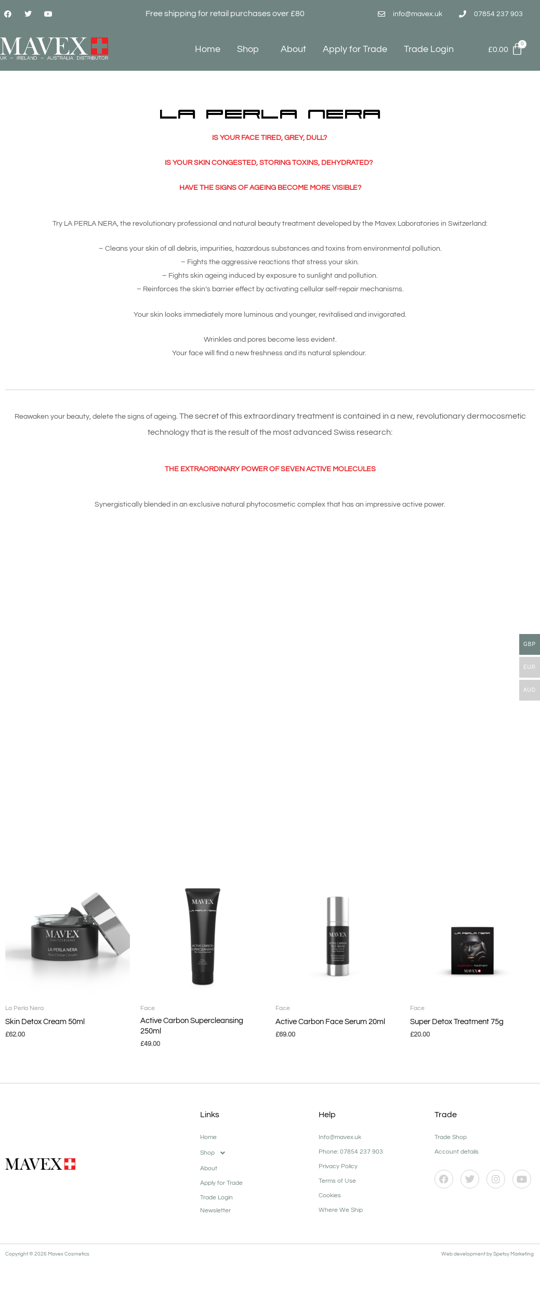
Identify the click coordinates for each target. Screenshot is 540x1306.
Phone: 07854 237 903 (351, 1142)
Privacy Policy (338, 1156)
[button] (254, 1143)
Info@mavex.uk (340, 1127)
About (293, 49)
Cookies (330, 1185)
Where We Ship (341, 1200)
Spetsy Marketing (514, 1244)
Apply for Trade (355, 49)
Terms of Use (337, 1171)
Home (207, 49)
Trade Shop (450, 1127)
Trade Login (429, 49)
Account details (456, 1142)
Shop (250, 49)
